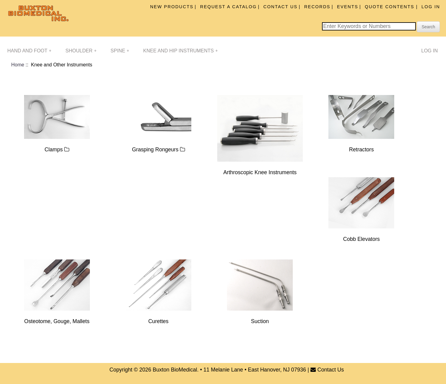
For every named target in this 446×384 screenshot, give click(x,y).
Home (17, 64)
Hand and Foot (29, 50)
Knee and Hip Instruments (180, 50)
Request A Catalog (228, 6)
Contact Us (281, 6)
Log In (431, 6)
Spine (120, 50)
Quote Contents (390, 6)
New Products (171, 6)
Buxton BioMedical (175, 370)
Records (317, 6)
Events (347, 6)
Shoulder (81, 50)
